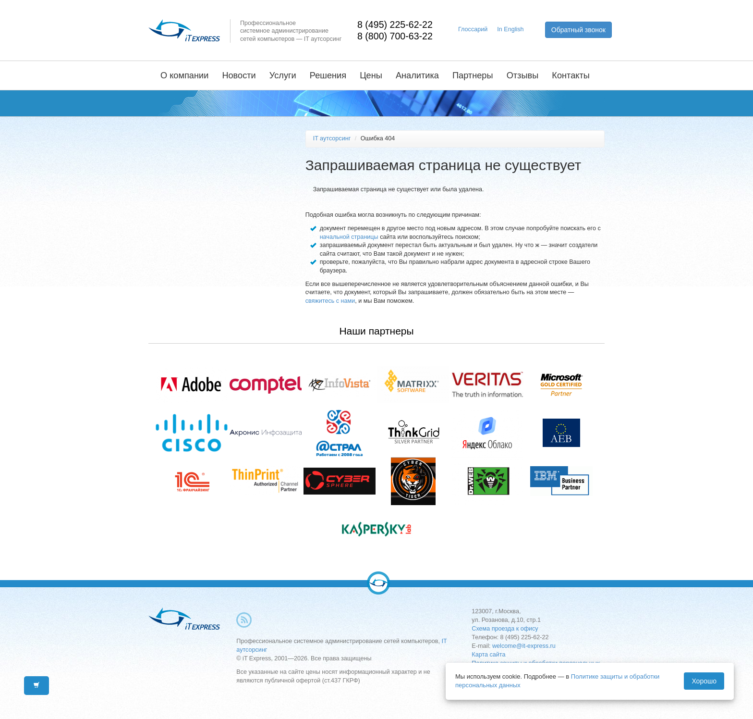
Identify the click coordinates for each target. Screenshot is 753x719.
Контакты (571, 75)
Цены (371, 75)
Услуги (282, 75)
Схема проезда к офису (505, 628)
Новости (238, 75)
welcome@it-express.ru (524, 646)
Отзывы (523, 75)
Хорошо (704, 681)
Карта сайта (488, 654)
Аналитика (417, 75)
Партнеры (472, 75)
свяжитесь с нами (330, 301)
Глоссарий (472, 29)
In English (510, 29)
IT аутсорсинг (332, 138)
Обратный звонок (578, 30)
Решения (328, 75)
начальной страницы (349, 237)
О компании (184, 75)
